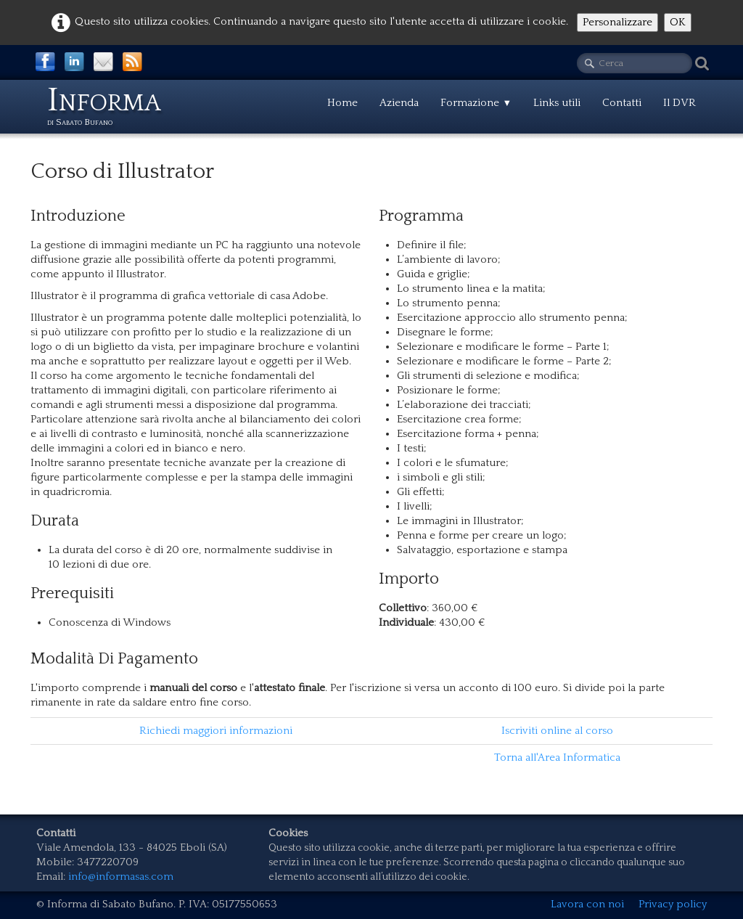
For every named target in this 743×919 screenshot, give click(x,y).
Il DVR (679, 103)
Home (342, 103)
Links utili (556, 103)
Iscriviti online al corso (557, 730)
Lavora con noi (587, 904)
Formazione (476, 103)
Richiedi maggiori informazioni (215, 730)
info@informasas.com (120, 876)
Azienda (399, 103)
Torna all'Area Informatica (557, 757)
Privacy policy (673, 904)
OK (678, 22)
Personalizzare (617, 22)
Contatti (621, 103)
